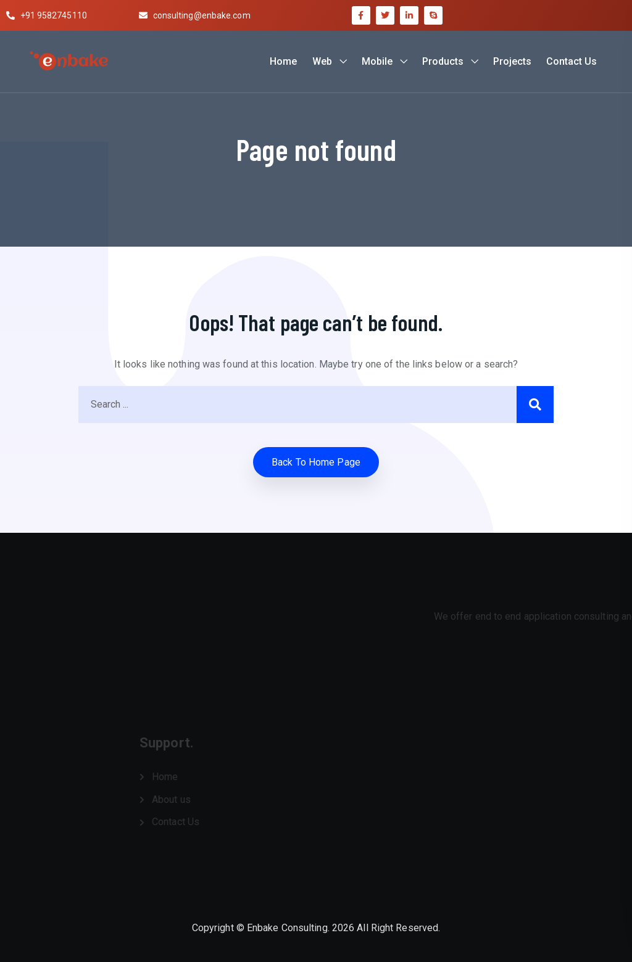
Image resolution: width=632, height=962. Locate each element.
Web (322, 61)
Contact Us (571, 61)
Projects (512, 61)
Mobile (377, 61)
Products (443, 61)
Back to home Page (316, 462)
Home (283, 61)
